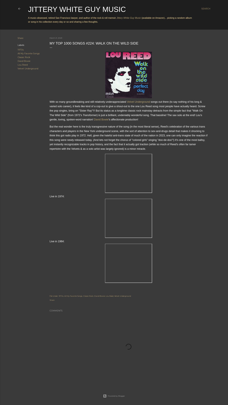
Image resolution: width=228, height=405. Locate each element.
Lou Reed (23, 65)
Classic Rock (24, 57)
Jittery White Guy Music (77, 9)
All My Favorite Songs (29, 53)
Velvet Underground (28, 68)
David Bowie (24, 61)
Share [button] (20, 38)
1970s (21, 49)
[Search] (205, 8)
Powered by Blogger (114, 396)
